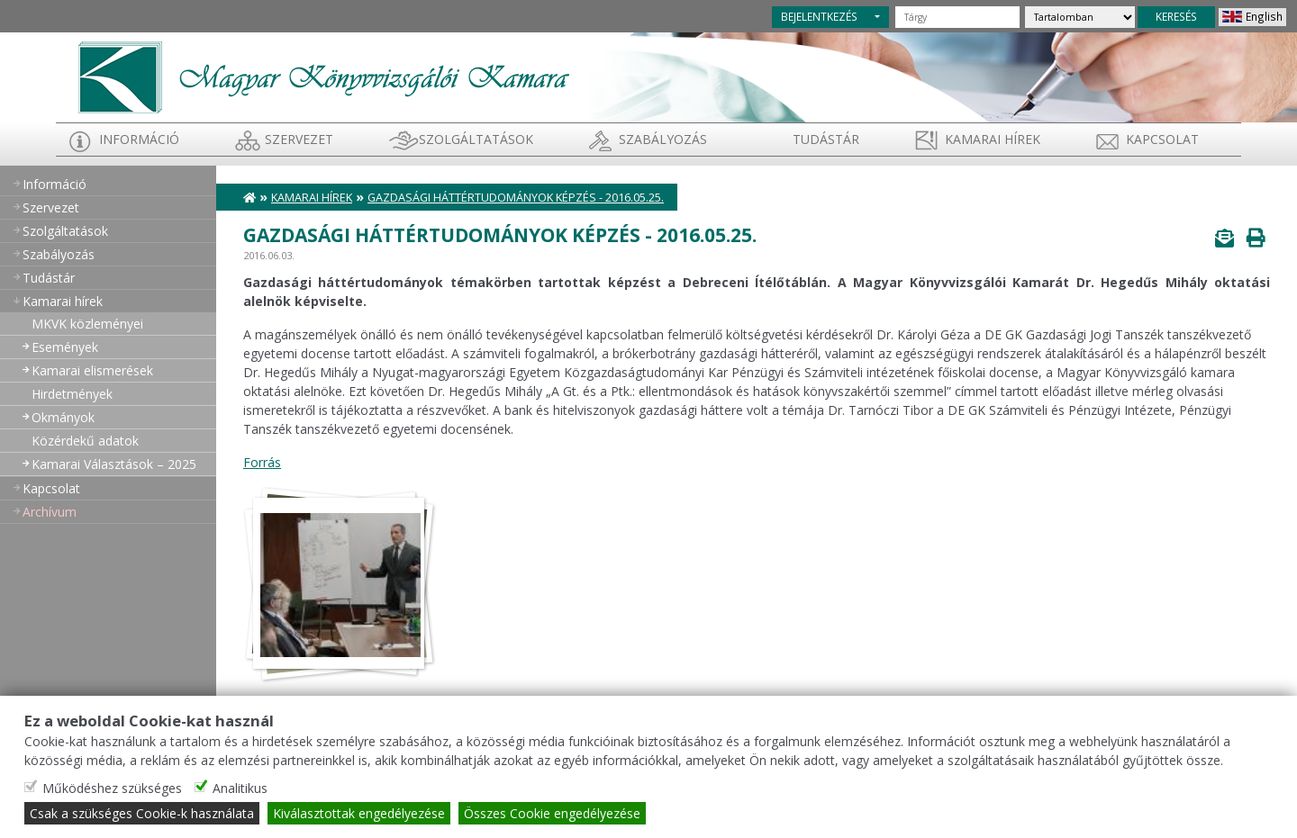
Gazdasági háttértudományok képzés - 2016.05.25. (515, 197)
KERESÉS (1176, 16)
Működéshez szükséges (112, 788)
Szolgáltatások (476, 139)
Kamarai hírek (992, 139)
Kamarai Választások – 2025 (114, 464)
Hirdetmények (72, 393)
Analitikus (240, 788)
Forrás (262, 462)
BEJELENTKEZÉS (819, 16)
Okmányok (63, 417)
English (1264, 16)
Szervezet (299, 139)
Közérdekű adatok (85, 440)
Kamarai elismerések (92, 370)
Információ (139, 139)
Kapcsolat (1162, 139)
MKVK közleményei (87, 323)
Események (65, 347)
